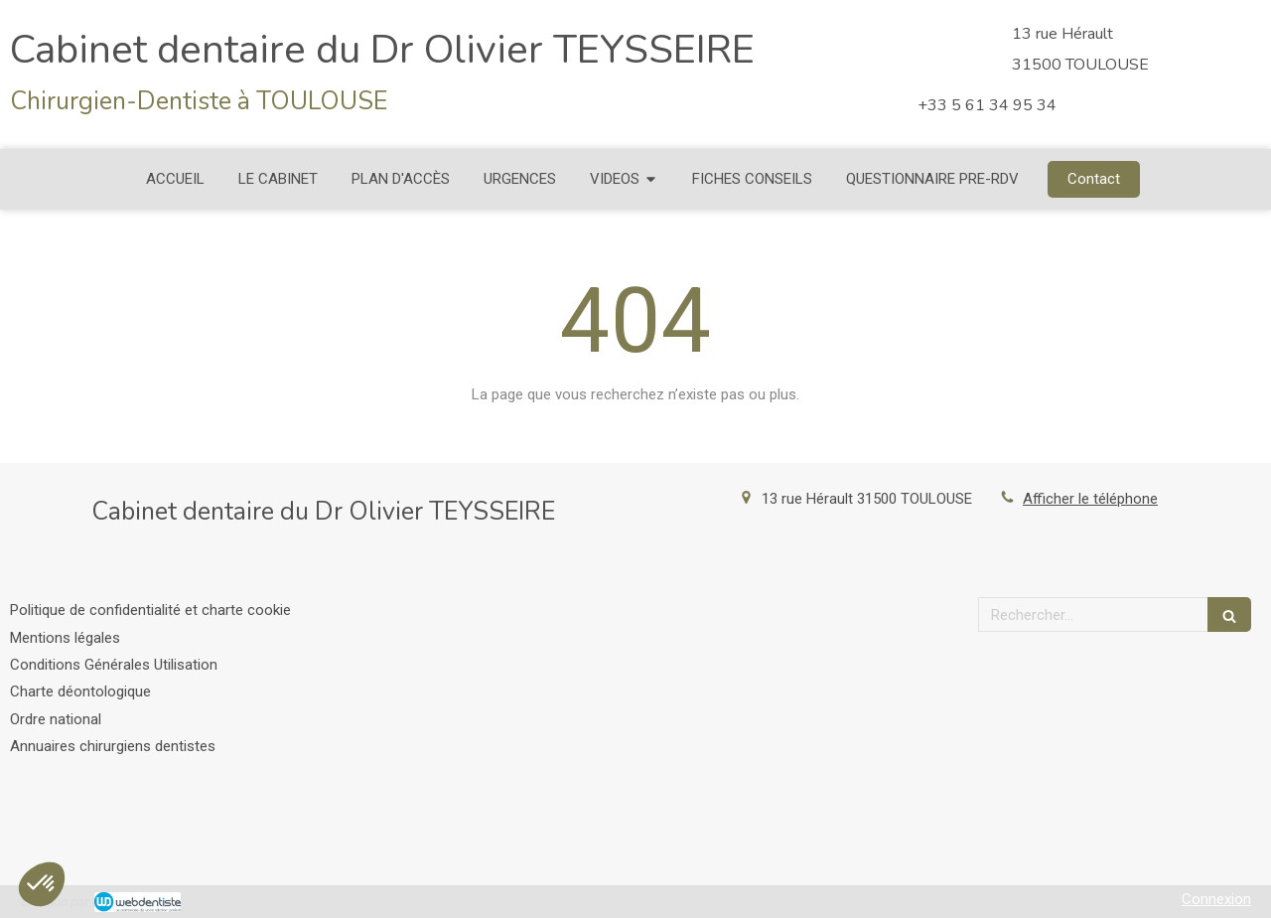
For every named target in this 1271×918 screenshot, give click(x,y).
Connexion (1216, 899)
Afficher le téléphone (1090, 499)
